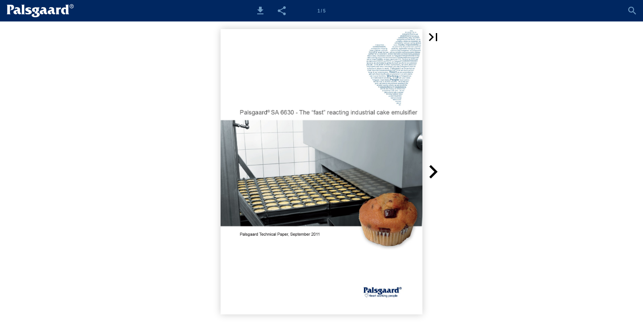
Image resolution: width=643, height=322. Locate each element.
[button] (260, 10)
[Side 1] (321, 10)
